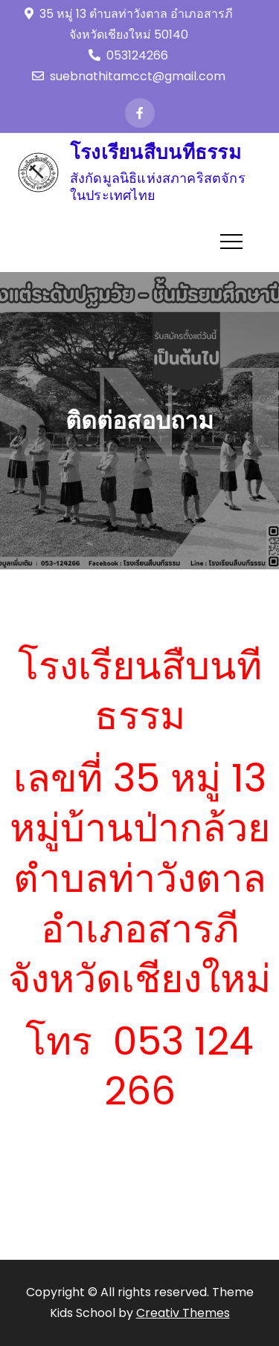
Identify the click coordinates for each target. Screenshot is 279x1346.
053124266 (128, 55)
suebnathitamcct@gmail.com (128, 76)
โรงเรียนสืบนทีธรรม (155, 152)
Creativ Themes (183, 1312)
